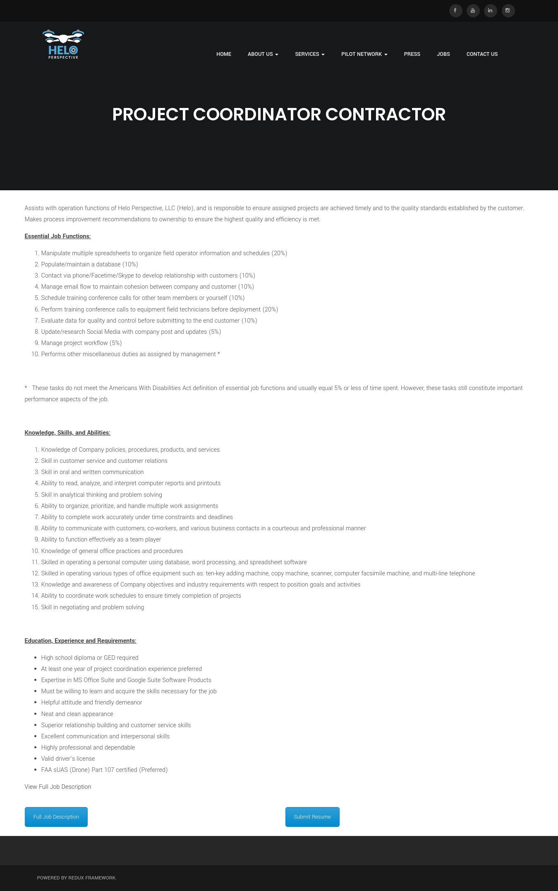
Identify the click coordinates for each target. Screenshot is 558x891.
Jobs (443, 54)
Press (412, 54)
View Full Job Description (58, 787)
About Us (263, 54)
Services (310, 54)
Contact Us (482, 54)
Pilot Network (364, 54)
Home (223, 54)
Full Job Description (56, 817)
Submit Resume (312, 817)
